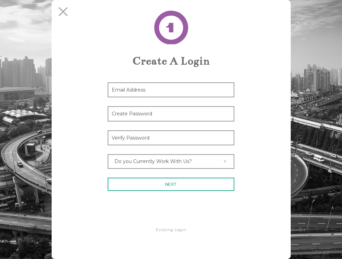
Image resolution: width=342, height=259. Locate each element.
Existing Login (171, 229)
